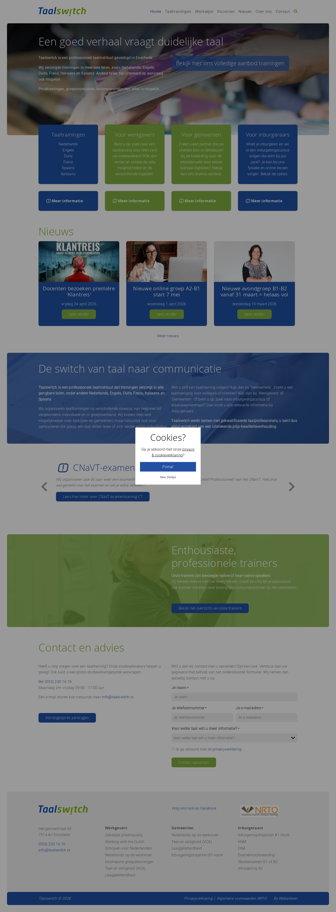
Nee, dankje (168, 477)
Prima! (167, 467)
